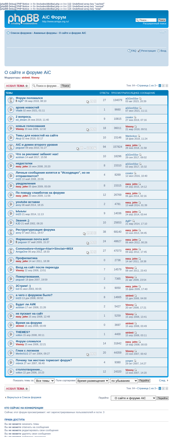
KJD (18, 223)
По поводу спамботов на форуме (40, 192)
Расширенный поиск (154, 23)
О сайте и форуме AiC (72, 33)
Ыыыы (21, 211)
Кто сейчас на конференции (24, 408)
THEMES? (23, 332)
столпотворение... (29, 369)
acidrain (20, 157)
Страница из (146, 85)
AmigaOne (21, 251)
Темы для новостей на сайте (37, 135)
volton (19, 335)
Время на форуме (29, 322)
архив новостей (27, 107)
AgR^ (21, 101)
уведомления (26, 183)
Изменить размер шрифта (163, 32)
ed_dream (21, 119)
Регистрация (148, 50)
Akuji (18, 138)
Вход (163, 50)
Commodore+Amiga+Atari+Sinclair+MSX (44, 248)
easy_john (131, 145)
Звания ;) (22, 220)
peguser (20, 147)
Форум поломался (29, 98)
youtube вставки (28, 202)
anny (18, 205)
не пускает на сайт (29, 313)
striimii (26, 77)
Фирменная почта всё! (32, 239)
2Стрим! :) (23, 286)
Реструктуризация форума (35, 229)
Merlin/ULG (22, 353)
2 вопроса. (23, 116)
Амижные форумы (45, 33)
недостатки (24, 163)
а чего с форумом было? (34, 295)
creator (129, 117)
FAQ (133, 50)
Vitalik (19, 110)
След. (162, 380)
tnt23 (18, 179)
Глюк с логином (27, 350)
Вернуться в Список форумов (24, 397)
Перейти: (104, 397)
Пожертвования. (28, 276)
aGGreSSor (131, 98)
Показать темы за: (34, 380)
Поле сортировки (82, 380)
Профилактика (26, 258)
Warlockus (131, 136)
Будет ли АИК (26, 304)
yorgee (129, 360)
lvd (17, 289)
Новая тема (17, 86)
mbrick (19, 363)
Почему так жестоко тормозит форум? (44, 360)
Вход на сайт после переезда (37, 267)
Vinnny (35, 77)
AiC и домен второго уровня (37, 144)
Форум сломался (28, 341)
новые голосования (30, 126)
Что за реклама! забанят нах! (37, 154)
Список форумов (21, 33)
